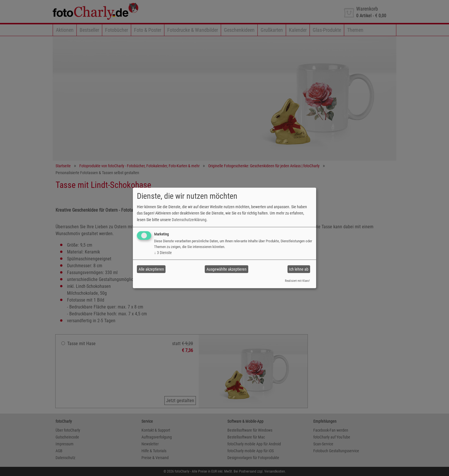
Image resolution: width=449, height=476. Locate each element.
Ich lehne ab (298, 269)
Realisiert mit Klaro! (297, 281)
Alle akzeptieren (151, 269)
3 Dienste (163, 252)
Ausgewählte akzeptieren (226, 269)
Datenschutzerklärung (189, 219)
